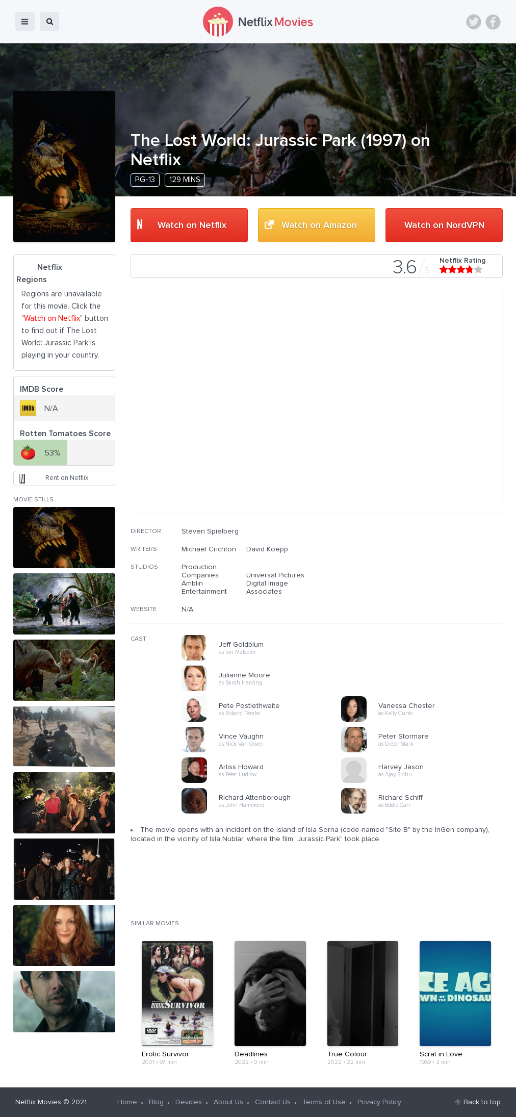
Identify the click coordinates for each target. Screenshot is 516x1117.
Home (127, 1102)
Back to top (482, 1102)
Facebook (493, 22)
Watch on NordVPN (444, 225)
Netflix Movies (38, 1102)
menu (25, 21)
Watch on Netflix (192, 225)
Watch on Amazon (319, 225)
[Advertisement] (426, 592)
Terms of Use (324, 1102)
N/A (187, 609)
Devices (188, 1102)
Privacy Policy (379, 1102)
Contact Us (273, 1102)
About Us (228, 1102)
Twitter (473, 22)
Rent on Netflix (66, 478)
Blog (156, 1102)
